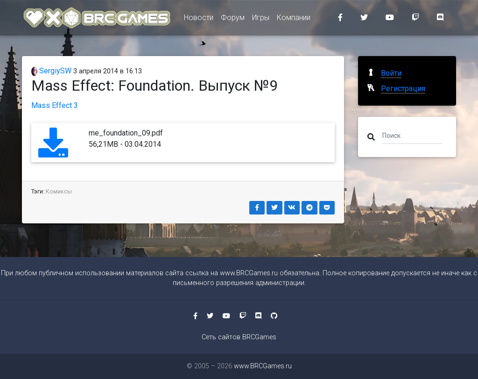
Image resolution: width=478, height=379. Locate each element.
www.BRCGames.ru (249, 273)
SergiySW (51, 70)
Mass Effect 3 (54, 105)
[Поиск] (412, 135)
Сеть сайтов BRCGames (239, 337)
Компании (293, 19)
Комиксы (59, 191)
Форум (233, 19)
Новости (198, 19)
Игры (260, 19)
